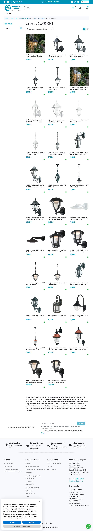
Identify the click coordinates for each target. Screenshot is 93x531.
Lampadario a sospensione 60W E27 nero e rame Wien (35, 348)
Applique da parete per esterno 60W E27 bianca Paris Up (57, 121)
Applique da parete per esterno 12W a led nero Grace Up (79, 251)
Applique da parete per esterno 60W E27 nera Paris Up (79, 56)
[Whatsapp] (11, 2)
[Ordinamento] (39, 29)
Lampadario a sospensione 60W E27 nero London (35, 88)
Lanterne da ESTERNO (38, 18)
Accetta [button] (31, 522)
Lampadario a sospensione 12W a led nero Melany (35, 283)
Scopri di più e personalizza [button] (22, 526)
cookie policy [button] (32, 509)
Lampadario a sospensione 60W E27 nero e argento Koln (57, 153)
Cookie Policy (30, 484)
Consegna (29, 463)
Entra (27, 497)
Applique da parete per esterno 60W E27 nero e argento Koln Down (79, 154)
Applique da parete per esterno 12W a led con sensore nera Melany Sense (35, 382)
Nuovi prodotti (8, 466)
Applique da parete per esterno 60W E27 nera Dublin (79, 316)
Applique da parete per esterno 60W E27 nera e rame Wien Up (79, 348)
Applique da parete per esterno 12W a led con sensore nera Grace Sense (57, 382)
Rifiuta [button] (12, 522)
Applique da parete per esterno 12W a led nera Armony (35, 251)
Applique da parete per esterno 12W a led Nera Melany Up (57, 218)
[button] (86, 7)
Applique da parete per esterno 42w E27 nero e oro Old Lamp (57, 316)
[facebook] (72, 2)
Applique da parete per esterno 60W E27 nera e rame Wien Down (57, 348)
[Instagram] (51, 523)
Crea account (51, 470)
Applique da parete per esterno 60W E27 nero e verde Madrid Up (35, 316)
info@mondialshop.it (76, 481)
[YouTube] (46, 523)
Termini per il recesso (32, 487)
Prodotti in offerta (9, 463)
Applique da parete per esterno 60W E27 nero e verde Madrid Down (79, 284)
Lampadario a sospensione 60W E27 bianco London (79, 121)
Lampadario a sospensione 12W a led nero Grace (57, 283)
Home (6, 18)
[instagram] (75, 2)
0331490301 (80, 479)
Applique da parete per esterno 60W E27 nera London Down (35, 56)
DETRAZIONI (30, 481)
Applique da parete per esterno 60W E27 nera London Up (57, 56)
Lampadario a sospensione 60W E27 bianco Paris (35, 153)
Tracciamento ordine (54, 463)
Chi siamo (29, 473)
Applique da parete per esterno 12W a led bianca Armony (79, 218)
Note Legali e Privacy (32, 466)
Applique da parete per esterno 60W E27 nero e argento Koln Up (35, 186)
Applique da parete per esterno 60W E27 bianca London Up (35, 121)
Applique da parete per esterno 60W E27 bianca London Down (79, 88)
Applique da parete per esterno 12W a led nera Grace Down (57, 251)
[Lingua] (85, 1)
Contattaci (29, 490)
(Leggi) (43, 433)
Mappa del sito (30, 494)
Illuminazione (13, 18)
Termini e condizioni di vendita (35, 470)
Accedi (49, 466)
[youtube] (78, 2)
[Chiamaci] (17, 2)
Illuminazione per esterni (25, 18)
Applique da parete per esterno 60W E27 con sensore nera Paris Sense (35, 219)
